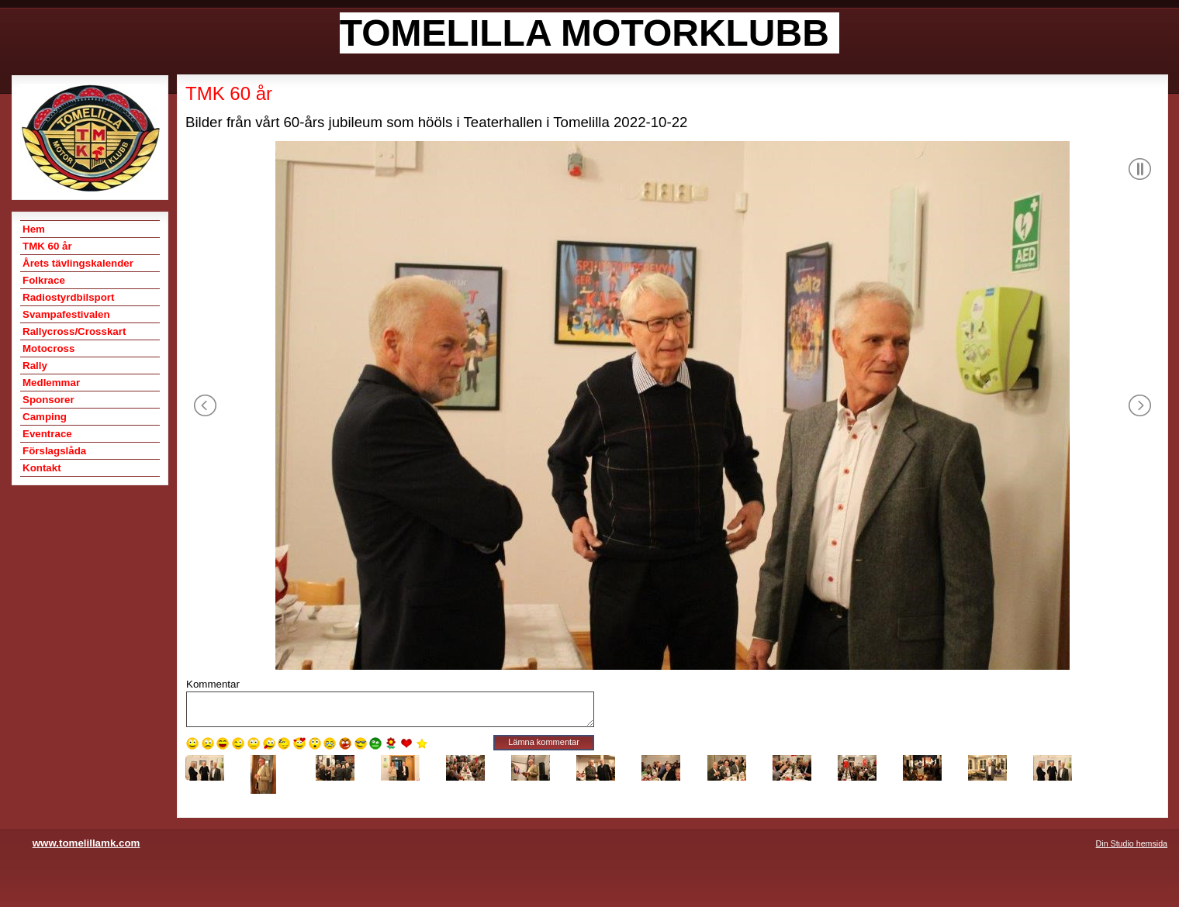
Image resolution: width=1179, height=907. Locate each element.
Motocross (48, 348)
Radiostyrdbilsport (68, 297)
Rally (34, 365)
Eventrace (47, 434)
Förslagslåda (54, 451)
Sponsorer (48, 399)
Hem (33, 229)
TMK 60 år (47, 246)
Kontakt (41, 468)
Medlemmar (51, 382)
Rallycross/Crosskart (74, 331)
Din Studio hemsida (1131, 843)
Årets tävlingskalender (77, 263)
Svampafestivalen (66, 314)
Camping (44, 416)
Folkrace (43, 280)
